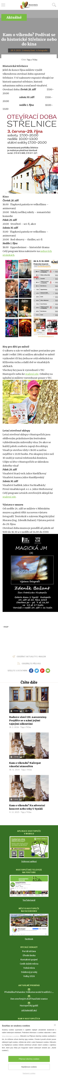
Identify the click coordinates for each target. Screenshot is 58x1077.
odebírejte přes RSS (31, 663)
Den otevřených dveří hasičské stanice (29, 998)
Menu (3, 5)
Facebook (29, 939)
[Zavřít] (54, 1025)
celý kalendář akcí (29, 1010)
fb (31, 670)
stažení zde (32, 373)
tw (36, 670)
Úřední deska (29, 955)
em (48, 670)
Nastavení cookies (29, 1073)
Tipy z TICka (32, 60)
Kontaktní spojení (29, 959)
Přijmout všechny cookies (29, 1059)
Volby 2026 (29, 976)
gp (42, 670)
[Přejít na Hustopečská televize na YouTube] (29, 886)
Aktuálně (14, 17)
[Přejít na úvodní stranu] (29, 5)
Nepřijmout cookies (29, 1067)
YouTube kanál (29, 900)
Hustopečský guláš (29, 1005)
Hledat (54, 4)
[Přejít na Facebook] (29, 925)
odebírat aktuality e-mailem (31, 656)
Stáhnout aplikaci (29, 861)
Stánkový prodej (29, 972)
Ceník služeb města (29, 963)
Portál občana (29, 951)
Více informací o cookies (10, 1036)
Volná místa (29, 968)
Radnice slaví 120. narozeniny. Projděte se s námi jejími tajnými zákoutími (28, 720)
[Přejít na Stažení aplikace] (29, 847)
